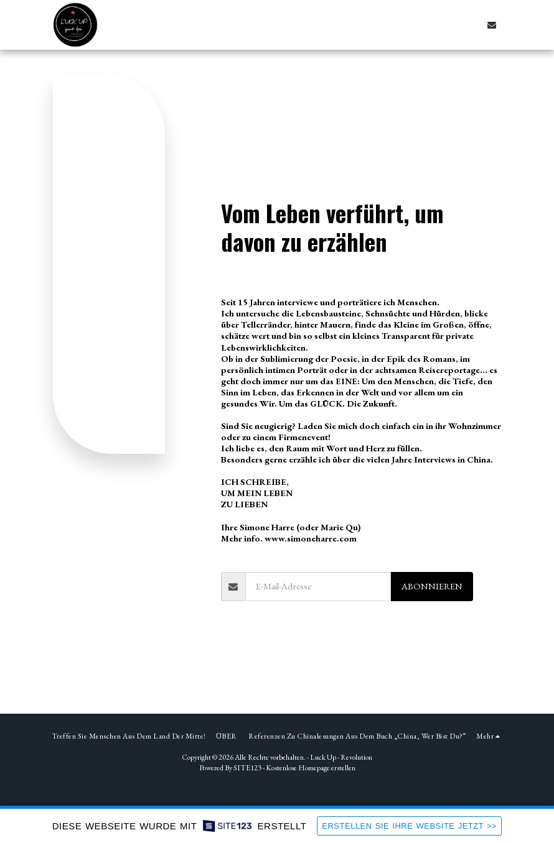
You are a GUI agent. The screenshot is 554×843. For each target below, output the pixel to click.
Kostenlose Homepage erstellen (310, 768)
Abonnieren (431, 586)
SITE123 (247, 768)
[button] (491, 25)
